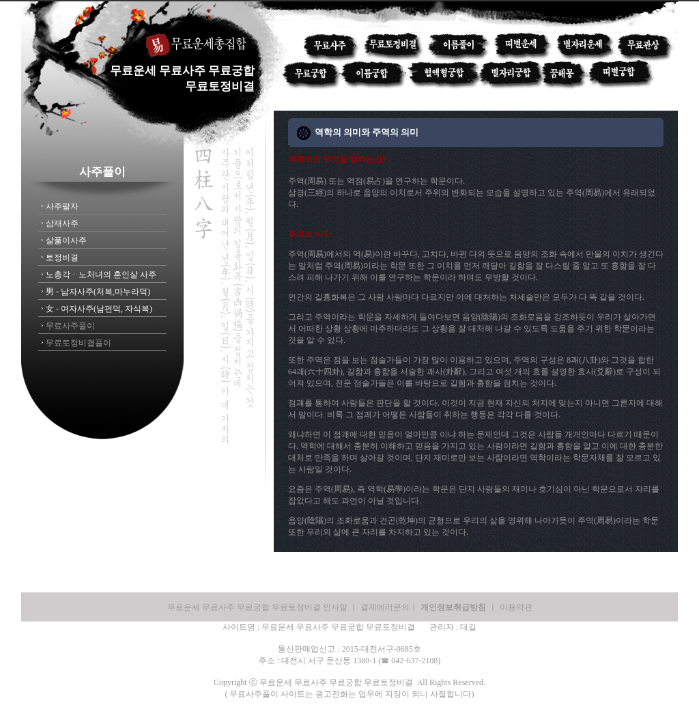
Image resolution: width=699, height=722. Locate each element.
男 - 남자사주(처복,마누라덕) (98, 291)
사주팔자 (62, 206)
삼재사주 (62, 223)
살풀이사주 (66, 240)
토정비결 (62, 257)
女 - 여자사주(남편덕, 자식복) (99, 309)
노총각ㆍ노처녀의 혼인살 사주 (101, 274)
